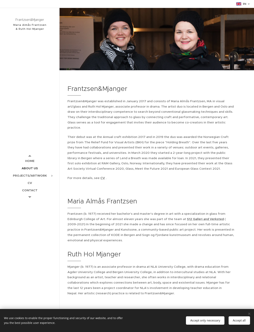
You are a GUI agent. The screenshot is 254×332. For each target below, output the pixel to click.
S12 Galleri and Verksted (205, 219)
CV (102, 178)
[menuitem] (29, 161)
